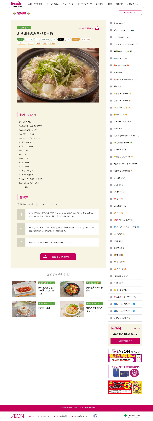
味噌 (38, 43)
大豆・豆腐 (86, 39)
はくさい (45, 39)
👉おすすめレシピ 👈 (122, 93)
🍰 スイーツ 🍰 (120, 269)
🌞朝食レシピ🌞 (120, 115)
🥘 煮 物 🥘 (118, 255)
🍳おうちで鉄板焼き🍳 (123, 171)
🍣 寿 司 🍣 (118, 199)
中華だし (21, 43)
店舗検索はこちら (125, 341)
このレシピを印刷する (60, 257)
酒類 (44, 43)
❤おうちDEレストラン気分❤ (125, 164)
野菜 (20, 39)
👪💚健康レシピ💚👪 (123, 51)
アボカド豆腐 (44, 308)
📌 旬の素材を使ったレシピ (125, 79)
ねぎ (37, 39)
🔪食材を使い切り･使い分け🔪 (126, 136)
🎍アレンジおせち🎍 (122, 318)
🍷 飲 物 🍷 (118, 283)
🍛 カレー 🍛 (119, 192)
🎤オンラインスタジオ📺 (124, 30)
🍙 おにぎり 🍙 (120, 206)
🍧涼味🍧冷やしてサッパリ (46, 283)
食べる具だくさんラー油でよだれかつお (46, 290)
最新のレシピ (119, 23)
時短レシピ (118, 129)
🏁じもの (117, 86)
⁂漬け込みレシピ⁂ (121, 276)
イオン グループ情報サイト (40, 416)
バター (30, 43)
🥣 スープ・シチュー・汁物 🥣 (126, 227)
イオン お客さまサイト (81, 416)
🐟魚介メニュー (120, 58)
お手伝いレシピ (120, 150)
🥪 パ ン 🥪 (118, 213)
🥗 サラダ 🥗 (119, 262)
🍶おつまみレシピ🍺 (122, 100)
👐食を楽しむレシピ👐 (123, 157)
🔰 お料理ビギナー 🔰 (123, 143)
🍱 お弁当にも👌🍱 (93, 283)
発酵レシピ (118, 72)
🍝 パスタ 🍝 (119, 234)
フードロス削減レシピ (123, 122)
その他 (75, 39)
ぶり (67, 39)
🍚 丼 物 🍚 (118, 185)
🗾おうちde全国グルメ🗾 (124, 304)
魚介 (60, 39)
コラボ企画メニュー (122, 37)
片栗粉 (52, 43)
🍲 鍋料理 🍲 (24, 28)
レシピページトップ (131, 13)
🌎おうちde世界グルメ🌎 (124, 311)
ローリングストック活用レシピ (126, 44)
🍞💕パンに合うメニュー (124, 220)
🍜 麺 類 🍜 (118, 241)
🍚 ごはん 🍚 (119, 178)
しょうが (29, 39)
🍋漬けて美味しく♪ (122, 290)
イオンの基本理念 (61, 416)
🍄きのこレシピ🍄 (121, 65)
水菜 (53, 39)
